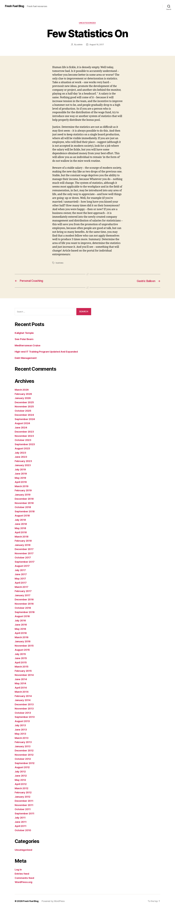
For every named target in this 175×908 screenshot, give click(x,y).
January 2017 (23, 595)
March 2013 (22, 737)
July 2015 (21, 654)
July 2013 (21, 725)
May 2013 (20, 733)
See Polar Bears (24, 339)
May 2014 (21, 683)
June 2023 (21, 456)
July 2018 (21, 519)
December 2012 (24, 750)
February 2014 (23, 696)
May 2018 (21, 528)
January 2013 (23, 746)
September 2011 (25, 813)
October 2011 (23, 809)
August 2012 (22, 767)
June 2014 (21, 679)
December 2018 (24, 498)
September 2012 (25, 763)
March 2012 (22, 788)
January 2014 (23, 700)
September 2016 (25, 612)
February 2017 (23, 591)
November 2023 (24, 435)
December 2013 (24, 704)
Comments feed (24, 877)
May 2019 (21, 477)
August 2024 (23, 423)
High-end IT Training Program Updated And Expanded (47, 351)
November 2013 (24, 708)
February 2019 (23, 490)
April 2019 (21, 481)
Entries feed (22, 873)
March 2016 (22, 637)
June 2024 (21, 427)
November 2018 (24, 503)
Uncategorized (87, 23)
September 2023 (25, 444)
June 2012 (21, 775)
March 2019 (22, 486)
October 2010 (23, 830)
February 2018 (23, 540)
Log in (18, 869)
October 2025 (23, 410)
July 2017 (21, 570)
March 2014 (22, 691)
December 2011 (24, 800)
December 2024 (24, 414)
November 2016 (24, 603)
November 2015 (24, 645)
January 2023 (23, 465)
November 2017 (24, 553)
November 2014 (24, 674)
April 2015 (21, 662)
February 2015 (23, 670)
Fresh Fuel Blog (15, 6)
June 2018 (21, 523)
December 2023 (24, 431)
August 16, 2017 (96, 44)
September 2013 (25, 716)
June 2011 (21, 821)
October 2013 (23, 712)
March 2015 (22, 666)
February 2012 (23, 792)
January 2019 (23, 494)
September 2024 (25, 419)
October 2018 (23, 507)
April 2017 (21, 582)
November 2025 (24, 406)
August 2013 (22, 721)
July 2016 (21, 620)
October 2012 (23, 758)
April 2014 (21, 687)
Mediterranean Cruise (28, 345)
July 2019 (21, 469)
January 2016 (23, 641)
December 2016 (24, 599)
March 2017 (22, 586)
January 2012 (23, 796)
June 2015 (21, 658)
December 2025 (24, 402)
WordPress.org (24, 882)
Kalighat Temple (24, 332)
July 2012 (21, 771)
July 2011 (20, 817)
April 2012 (21, 784)
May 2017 (20, 578)
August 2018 (22, 515)
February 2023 (24, 461)
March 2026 (22, 389)
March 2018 (22, 536)
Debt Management (26, 357)
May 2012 (20, 779)
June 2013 (21, 729)
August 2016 (22, 616)
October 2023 (23, 440)
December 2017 (24, 549)
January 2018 (23, 544)
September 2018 (25, 511)
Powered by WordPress (53, 901)
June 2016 (21, 624)
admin (80, 44)
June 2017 (21, 574)
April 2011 (21, 825)
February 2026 (24, 393)
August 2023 (23, 448)
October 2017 (23, 557)
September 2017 (25, 561)
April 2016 (21, 633)
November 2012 (24, 754)
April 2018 (21, 532)
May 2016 (21, 628)
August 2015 (22, 649)
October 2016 (23, 607)
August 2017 (22, 565)
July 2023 (21, 452)
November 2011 (24, 805)
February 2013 (23, 742)
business (59, 263)
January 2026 (23, 398)
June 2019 (21, 473)
